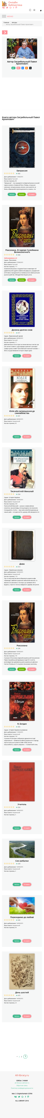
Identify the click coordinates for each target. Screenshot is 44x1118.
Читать (11, 194)
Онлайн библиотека (15, 3)
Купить (21, 194)
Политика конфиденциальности (22, 1088)
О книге (32, 194)
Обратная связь (22, 1085)
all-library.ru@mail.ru (22, 1083)
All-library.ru (22, 1075)
